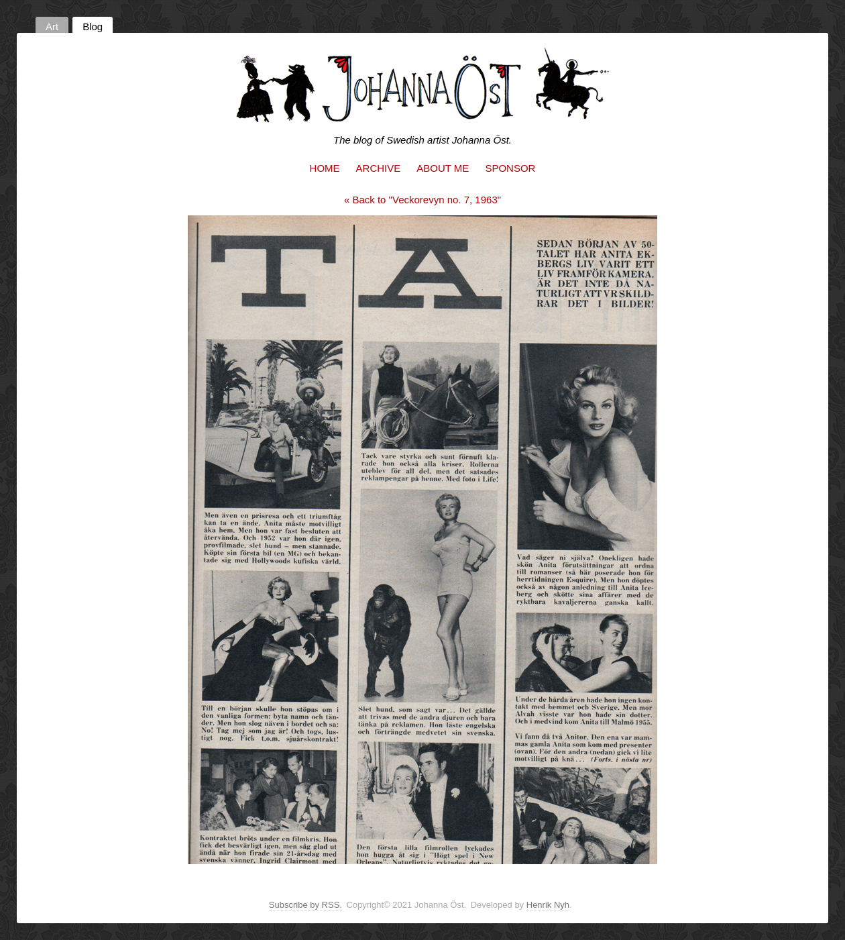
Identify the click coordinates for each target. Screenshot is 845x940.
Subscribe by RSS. (305, 905)
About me (442, 168)
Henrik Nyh (547, 905)
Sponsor (510, 168)
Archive (378, 168)
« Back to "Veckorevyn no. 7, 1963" (422, 199)
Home (325, 168)
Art (52, 26)
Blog (92, 26)
